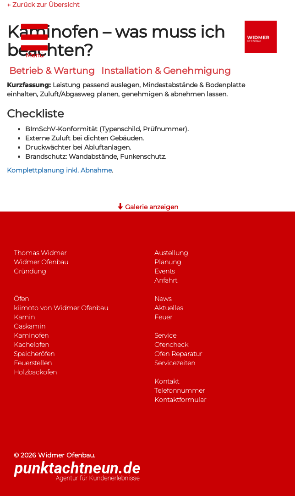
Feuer (163, 317)
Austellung (171, 253)
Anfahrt (165, 280)
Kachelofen (31, 344)
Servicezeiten (174, 363)
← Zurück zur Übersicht (43, 4)
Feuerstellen (33, 363)
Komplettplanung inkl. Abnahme (59, 170)
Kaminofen (31, 335)
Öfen (21, 299)
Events (164, 271)
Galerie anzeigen (147, 207)
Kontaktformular (180, 400)
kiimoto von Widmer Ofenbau (61, 308)
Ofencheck (171, 344)
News (162, 299)
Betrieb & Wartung (52, 70)
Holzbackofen (35, 372)
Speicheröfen (34, 354)
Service (165, 335)
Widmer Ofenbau (41, 262)
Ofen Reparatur (178, 354)
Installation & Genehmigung (166, 70)
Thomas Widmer (40, 253)
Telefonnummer (179, 390)
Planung (167, 262)
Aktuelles (168, 308)
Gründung (30, 271)
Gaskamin (29, 326)
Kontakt (166, 381)
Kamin (24, 317)
